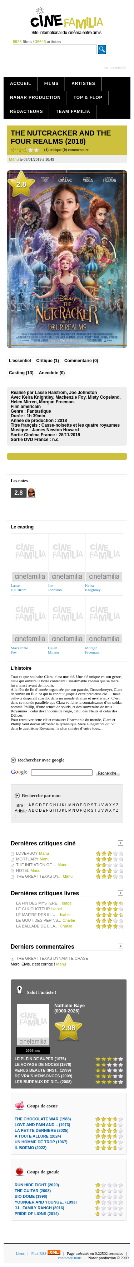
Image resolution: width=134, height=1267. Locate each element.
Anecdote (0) (52, 372)
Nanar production (35, 97)
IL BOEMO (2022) (30, 1147)
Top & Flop (88, 97)
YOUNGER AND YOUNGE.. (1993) (46, 1202)
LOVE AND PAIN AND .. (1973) (42, 1125)
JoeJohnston (55, 587)
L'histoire (21, 668)
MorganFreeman (92, 650)
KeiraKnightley (93, 587)
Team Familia (73, 111)
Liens (20, 1253)
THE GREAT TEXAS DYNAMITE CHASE (52, 958)
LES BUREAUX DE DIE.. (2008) (43, 1081)
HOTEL (22, 870)
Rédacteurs (26, 111)
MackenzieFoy (19, 650)
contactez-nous (69, 1258)
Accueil (20, 83)
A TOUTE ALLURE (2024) (38, 1136)
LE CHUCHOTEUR (33, 909)
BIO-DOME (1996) (31, 1196)
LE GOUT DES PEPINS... (38, 920)
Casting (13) (21, 372)
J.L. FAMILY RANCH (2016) (39, 1208)
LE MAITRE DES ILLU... (37, 914)
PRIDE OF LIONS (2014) (37, 1213)
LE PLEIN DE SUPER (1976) (40, 1059)
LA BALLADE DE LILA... (37, 926)
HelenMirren (53, 650)
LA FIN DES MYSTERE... (38, 903)
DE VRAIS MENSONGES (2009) (43, 1076)
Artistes (83, 83)
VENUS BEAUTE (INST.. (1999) (43, 1070)
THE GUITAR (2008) (33, 1190)
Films (51, 83)
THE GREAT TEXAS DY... (38, 876)
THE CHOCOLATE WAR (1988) (43, 1119)
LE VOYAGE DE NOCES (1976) (43, 1064)
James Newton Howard (55, 429)
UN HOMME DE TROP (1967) (41, 1142)
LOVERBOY (27, 853)
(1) (47, 360)
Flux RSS (45, 1253)
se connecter (115, 67)
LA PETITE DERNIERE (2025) (42, 1130)
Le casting (22, 527)
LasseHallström (18, 587)
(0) (81, 360)
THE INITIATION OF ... (36, 865)
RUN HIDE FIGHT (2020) (37, 1185)
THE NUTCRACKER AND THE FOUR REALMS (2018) (61, 137)
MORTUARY (27, 859)
